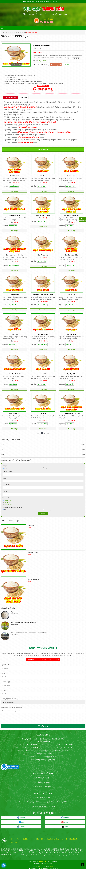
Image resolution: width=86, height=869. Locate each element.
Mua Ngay (14, 191)
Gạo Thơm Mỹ (14, 294)
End (48, 433)
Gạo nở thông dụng (19, 32)
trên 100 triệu (8, 504)
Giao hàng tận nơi (43, 777)
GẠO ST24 (71, 294)
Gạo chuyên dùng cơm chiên (19, 611)
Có (5, 510)
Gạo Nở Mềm (42, 261)
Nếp (2, 454)
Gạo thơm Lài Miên (71, 255)
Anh (5, 468)
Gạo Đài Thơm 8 (43, 334)
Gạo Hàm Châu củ (15, 374)
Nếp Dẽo (25, 839)
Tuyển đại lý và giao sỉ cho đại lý (43, 806)
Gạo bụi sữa (71, 374)
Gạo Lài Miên (14, 176)
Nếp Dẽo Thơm (15, 839)
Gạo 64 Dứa (71, 176)
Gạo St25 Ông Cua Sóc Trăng (43, 294)
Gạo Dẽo (12, 344)
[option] (16, 55)
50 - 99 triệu (7, 502)
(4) (83, 449)
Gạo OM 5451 (71, 334)
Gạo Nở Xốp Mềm (53, 839)
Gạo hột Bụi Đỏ (14, 413)
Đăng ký (43, 513)
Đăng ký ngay (43, 726)
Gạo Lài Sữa (43, 413)
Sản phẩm (82, 220)
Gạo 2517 (43, 176)
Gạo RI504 (42, 374)
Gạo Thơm (14, 842)
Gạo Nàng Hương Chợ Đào (14, 255)
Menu (2, 28)
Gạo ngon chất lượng (43, 786)
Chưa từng (48, 510)
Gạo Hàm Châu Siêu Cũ (71, 215)
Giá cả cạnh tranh (43, 782)
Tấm (2, 449)
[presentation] (15, 718)
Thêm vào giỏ (55, 64)
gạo (10, 32)
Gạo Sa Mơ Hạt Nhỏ (43, 215)
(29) (83, 444)
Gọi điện (66, 65)
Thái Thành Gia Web (46, 863)
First (38, 433)
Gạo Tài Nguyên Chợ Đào (71, 413)
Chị (46, 468)
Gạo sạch (14, 622)
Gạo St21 (15, 334)
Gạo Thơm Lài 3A (14, 215)
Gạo (2, 444)
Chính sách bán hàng (43, 797)
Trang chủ (4, 32)
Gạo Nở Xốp (43, 61)
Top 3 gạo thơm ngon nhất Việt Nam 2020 (23, 632)
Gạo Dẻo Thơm (14, 186)
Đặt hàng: (46, 64)
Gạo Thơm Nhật (43, 255)
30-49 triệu (7, 500)
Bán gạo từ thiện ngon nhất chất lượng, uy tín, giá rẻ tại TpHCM (43, 801)
